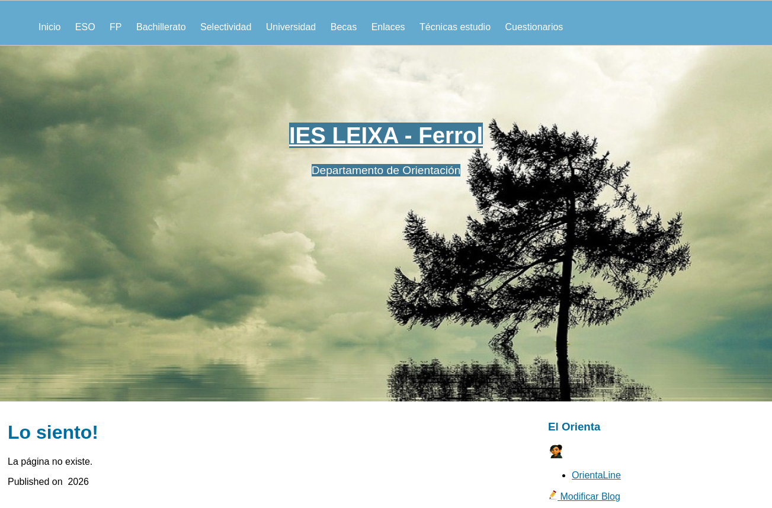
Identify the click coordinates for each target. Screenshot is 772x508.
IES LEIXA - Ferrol (386, 135)
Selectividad (225, 27)
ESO (85, 27)
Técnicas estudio (455, 27)
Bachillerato (161, 27)
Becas (344, 27)
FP (115, 27)
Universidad (291, 27)
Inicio (49, 27)
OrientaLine (596, 475)
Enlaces (388, 27)
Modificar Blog (584, 496)
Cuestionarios (534, 27)
